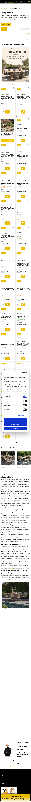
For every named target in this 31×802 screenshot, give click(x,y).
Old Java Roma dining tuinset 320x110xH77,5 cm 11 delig (23, 316)
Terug (3, 8)
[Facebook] (13, 763)
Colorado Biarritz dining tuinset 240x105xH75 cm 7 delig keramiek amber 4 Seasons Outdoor (7, 156)
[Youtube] (18, 763)
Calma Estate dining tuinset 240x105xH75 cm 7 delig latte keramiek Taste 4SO (7, 182)
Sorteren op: (18, 28)
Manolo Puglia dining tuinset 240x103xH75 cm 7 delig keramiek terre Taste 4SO (7, 98)
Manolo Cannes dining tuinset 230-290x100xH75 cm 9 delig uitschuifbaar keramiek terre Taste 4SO (23, 263)
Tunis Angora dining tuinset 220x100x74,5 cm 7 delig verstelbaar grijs (23, 127)
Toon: (24, 33)
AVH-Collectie (19, 124)
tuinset (16, 488)
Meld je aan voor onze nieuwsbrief (15, 766)
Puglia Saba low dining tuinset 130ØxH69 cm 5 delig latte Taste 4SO (6, 316)
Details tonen (21, 415)
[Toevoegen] (7, 112)
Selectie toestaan (15, 424)
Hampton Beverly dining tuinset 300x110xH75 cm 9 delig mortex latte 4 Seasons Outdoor (23, 345)
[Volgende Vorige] (27, 38)
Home (7, 8)
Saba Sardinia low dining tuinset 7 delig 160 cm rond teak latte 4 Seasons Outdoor (23, 290)
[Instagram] (15, 763)
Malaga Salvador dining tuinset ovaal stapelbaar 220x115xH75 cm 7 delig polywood (22, 182)
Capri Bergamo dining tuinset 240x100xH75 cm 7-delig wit (23, 235)
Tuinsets (11, 8)
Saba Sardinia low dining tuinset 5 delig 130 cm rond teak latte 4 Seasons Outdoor (23, 98)
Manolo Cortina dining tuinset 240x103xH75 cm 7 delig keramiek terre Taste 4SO (7, 343)
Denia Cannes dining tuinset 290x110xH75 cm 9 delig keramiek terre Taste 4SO (23, 210)
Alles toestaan (15, 419)
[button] (12, 84)
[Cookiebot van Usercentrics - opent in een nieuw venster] (21, 373)
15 (24, 38)
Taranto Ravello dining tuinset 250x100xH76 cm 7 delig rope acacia (7, 236)
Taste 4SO (3, 179)
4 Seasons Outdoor (5, 94)
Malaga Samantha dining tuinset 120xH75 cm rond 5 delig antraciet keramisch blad (7, 290)
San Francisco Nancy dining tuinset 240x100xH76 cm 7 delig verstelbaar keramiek (22, 154)
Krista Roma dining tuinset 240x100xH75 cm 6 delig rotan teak (7, 208)
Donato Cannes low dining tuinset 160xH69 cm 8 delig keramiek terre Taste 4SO (7, 262)
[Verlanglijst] (26, 2)
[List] (29, 33)
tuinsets (11, 568)
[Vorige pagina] (8, 38)
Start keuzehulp (5, 24)
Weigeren (15, 428)
